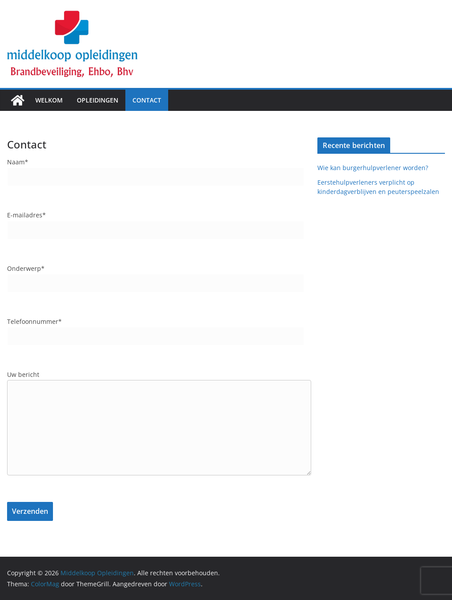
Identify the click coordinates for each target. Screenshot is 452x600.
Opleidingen (97, 100)
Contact (146, 100)
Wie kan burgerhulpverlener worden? (374, 167)
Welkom (49, 100)
